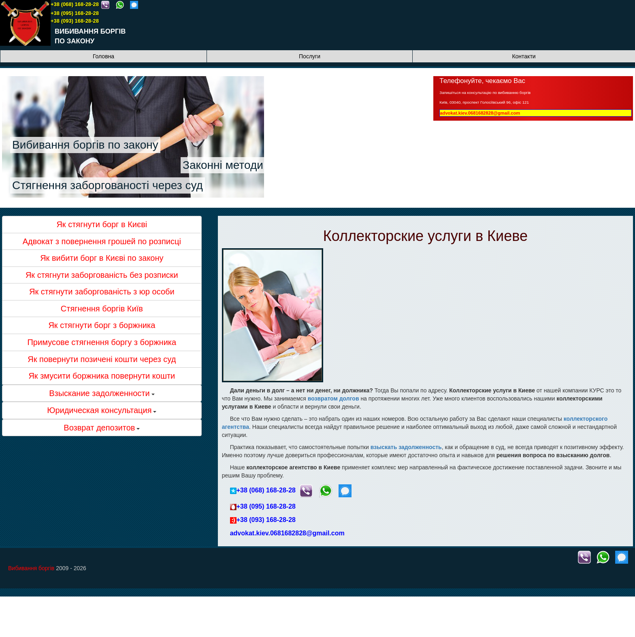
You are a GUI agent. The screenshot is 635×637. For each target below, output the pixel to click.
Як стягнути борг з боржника (101, 325)
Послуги (309, 56)
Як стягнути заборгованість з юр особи (102, 291)
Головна (103, 56)
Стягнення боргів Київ (102, 308)
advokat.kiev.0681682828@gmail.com (480, 113)
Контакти (523, 56)
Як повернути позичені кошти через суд (102, 359)
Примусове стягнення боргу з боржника (101, 342)
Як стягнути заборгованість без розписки (102, 275)
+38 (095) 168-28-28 (75, 13)
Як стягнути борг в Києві (101, 224)
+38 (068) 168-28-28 (75, 4)
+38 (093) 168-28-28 (75, 21)
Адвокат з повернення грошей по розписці (102, 241)
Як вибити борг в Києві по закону (101, 258)
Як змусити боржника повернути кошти (101, 375)
